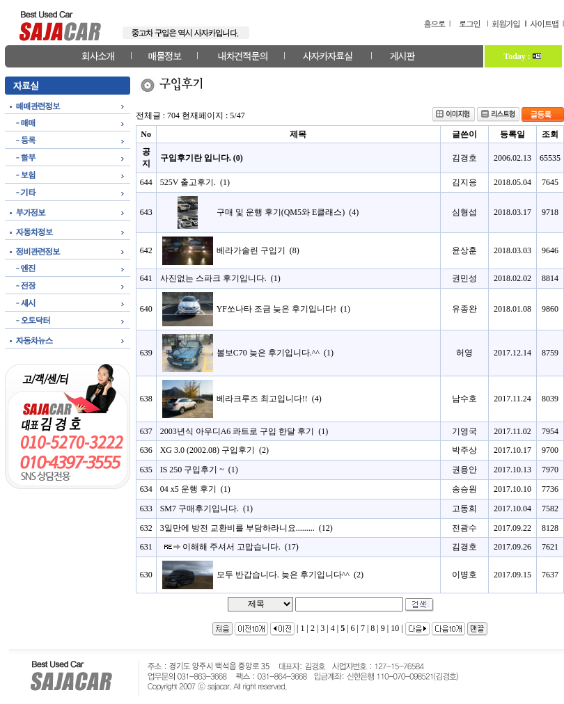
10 (395, 628)
